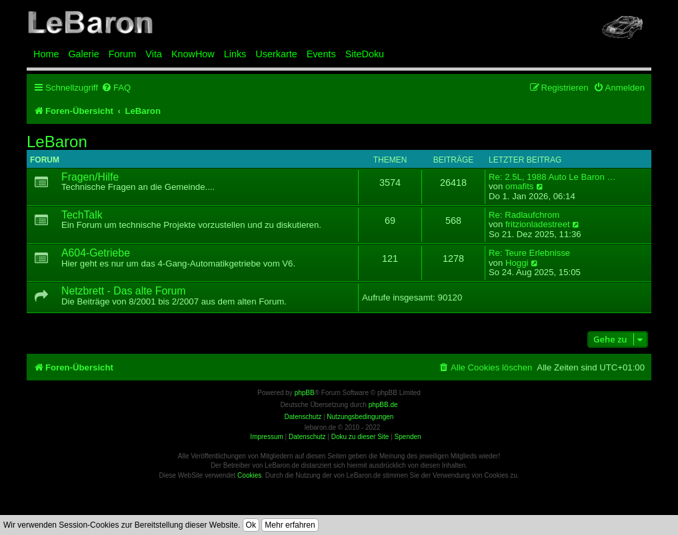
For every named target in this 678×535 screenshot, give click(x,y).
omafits (519, 186)
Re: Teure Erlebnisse (529, 253)
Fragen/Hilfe (90, 177)
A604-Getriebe (95, 253)
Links (235, 54)
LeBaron (57, 142)
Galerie (83, 54)
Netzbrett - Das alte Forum (123, 290)
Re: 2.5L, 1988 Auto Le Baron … (552, 177)
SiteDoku (364, 54)
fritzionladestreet (537, 224)
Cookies (249, 475)
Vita (153, 54)
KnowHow (193, 54)
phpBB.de (383, 404)
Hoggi (516, 263)
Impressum (266, 436)
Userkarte (276, 54)
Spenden (408, 436)
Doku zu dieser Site (360, 436)
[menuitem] (116, 87)
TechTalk (82, 215)
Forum (123, 54)
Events (321, 54)
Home (46, 54)
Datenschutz (307, 436)
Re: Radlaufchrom (524, 215)
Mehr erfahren (290, 525)
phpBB (305, 392)
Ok (251, 525)
